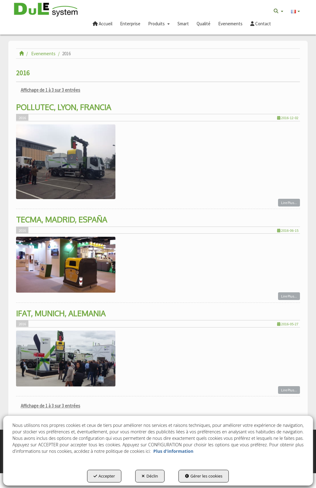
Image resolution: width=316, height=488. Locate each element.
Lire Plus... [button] (289, 202)
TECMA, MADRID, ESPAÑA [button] (61, 219)
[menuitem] (278, 11)
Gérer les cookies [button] (203, 476)
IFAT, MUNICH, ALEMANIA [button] (61, 313)
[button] (46, 10)
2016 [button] (22, 117)
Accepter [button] (104, 476)
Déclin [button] (150, 476)
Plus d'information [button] (173, 451)
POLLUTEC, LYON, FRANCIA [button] (63, 107)
